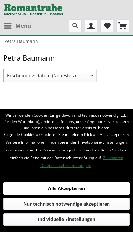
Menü (17, 25)
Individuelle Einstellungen (66, 219)
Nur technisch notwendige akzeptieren (66, 204)
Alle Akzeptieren (66, 188)
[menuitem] (17, 25)
